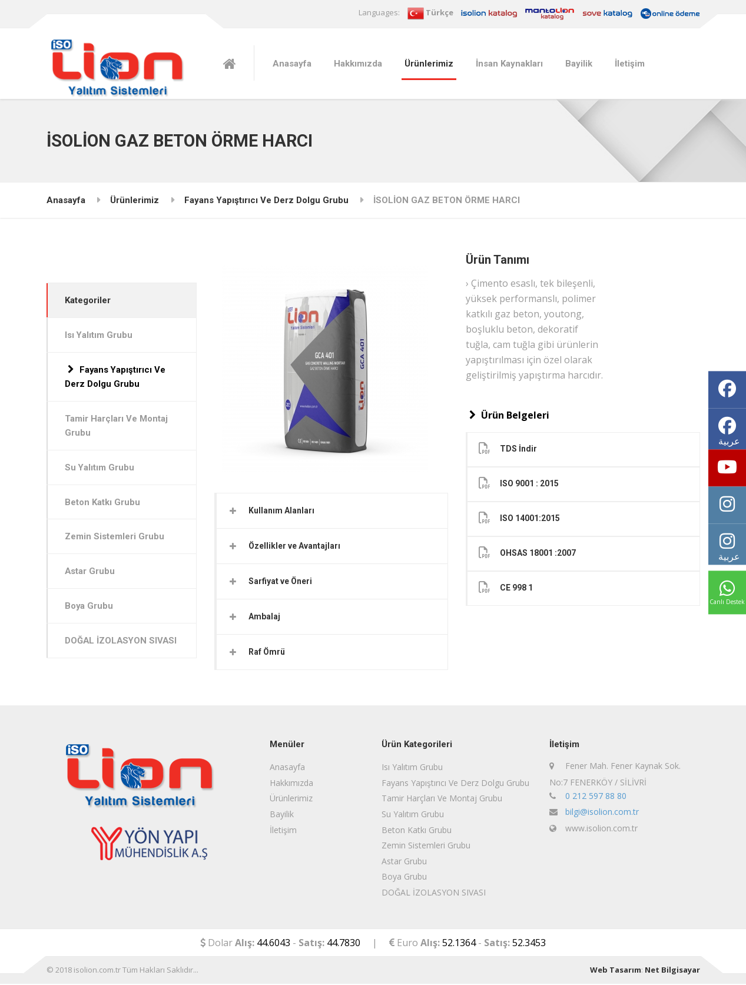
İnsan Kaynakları (509, 63)
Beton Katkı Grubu (103, 504)
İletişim (630, 63)
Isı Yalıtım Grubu (100, 335)
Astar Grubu (91, 574)
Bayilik (578, 63)
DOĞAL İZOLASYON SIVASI (108, 651)
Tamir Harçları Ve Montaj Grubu (117, 426)
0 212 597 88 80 (595, 796)
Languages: (379, 12)
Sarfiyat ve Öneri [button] (281, 581)
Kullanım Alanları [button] (282, 510)
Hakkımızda (358, 63)
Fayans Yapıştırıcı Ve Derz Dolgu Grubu (266, 200)
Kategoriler (89, 300)
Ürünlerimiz (429, 63)
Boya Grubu (90, 608)
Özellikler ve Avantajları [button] (295, 546)
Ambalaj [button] (265, 617)
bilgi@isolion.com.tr (602, 813)
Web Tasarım (615, 971)
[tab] (332, 510)
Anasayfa (292, 63)
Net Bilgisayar (672, 971)
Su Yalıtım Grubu (101, 469)
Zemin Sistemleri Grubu (115, 538)
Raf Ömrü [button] (267, 653)
